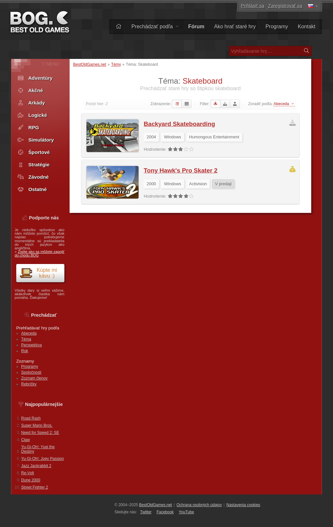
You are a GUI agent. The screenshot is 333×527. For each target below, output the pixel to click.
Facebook (165, 512)
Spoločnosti (31, 372)
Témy (116, 64)
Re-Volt (27, 473)
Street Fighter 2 (34, 487)
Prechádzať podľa (155, 26)
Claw (25, 439)
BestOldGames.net (89, 64)
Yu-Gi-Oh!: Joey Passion (42, 458)
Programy (276, 26)
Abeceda (28, 333)
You (186, 512)
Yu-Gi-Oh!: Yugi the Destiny (38, 449)
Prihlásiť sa (252, 5)
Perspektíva (31, 345)
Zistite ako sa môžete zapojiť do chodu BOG (39, 253)
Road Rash (31, 418)
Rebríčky (28, 384)
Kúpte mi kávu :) (38, 273)
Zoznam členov (34, 378)
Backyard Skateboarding (179, 123)
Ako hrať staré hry (235, 26)
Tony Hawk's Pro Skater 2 (181, 170)
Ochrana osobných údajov (199, 505)
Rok (24, 351)
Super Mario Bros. (37, 425)
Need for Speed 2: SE (40, 432)
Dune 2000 (30, 480)
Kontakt (306, 26)
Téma (26, 339)
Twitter (146, 512)
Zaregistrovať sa (285, 5)
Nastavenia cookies (243, 505)
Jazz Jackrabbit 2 (36, 466)
